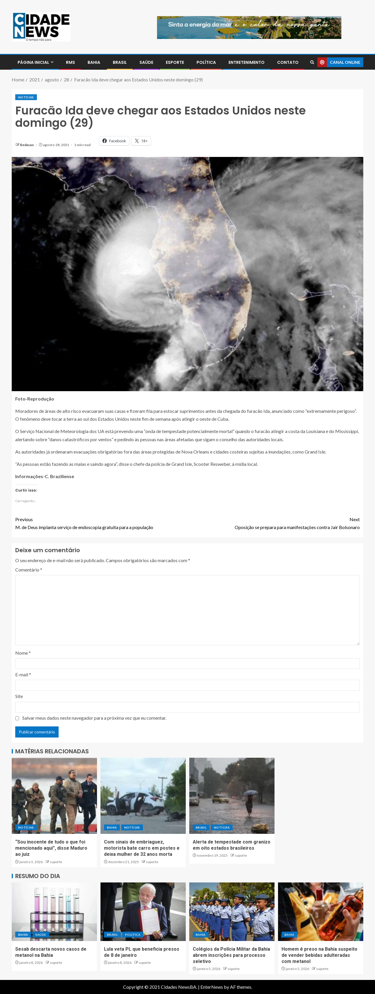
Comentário (28, 569)
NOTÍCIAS (26, 97)
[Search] (312, 62)
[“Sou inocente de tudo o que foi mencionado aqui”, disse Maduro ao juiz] (54, 796)
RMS (70, 62)
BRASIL (120, 62)
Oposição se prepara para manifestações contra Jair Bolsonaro (274, 522)
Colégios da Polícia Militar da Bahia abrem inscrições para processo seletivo (231, 955)
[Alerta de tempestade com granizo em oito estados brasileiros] (232, 796)
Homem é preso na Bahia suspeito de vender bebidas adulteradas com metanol (319, 955)
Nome (23, 653)
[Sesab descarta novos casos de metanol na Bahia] (54, 911)
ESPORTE (175, 62)
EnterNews (211, 987)
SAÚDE (146, 62)
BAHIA (94, 62)
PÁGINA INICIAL (33, 62)
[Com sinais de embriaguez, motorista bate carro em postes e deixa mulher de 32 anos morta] (143, 796)
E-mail (23, 674)
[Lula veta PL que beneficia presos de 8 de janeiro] (143, 911)
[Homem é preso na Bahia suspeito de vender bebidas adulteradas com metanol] (320, 911)
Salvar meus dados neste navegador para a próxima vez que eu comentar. (94, 718)
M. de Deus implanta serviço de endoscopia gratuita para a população (101, 522)
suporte (56, 862)
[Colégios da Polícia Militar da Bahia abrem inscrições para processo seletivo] (232, 911)
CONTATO (288, 62)
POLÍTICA (206, 62)
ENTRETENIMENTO (247, 62)
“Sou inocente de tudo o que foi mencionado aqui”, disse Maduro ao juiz (51, 848)
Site (19, 696)
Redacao (27, 145)
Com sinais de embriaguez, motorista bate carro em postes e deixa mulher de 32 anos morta (142, 848)
